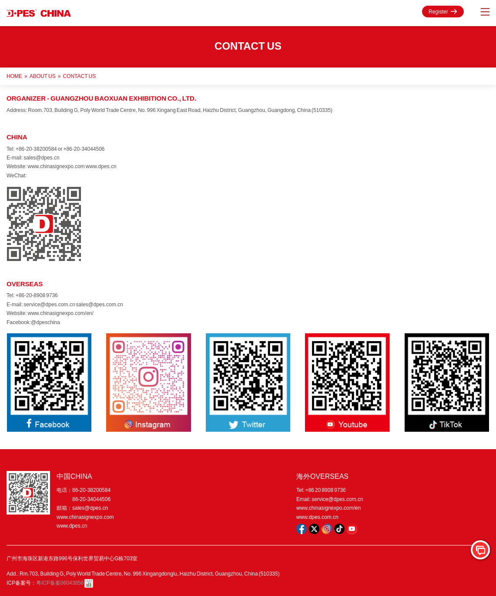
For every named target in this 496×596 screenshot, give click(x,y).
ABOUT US (43, 76)
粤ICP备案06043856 (60, 582)
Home (14, 76)
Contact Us (79, 76)
